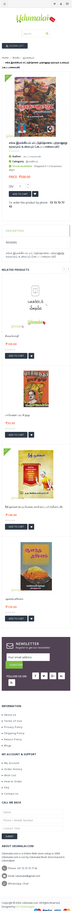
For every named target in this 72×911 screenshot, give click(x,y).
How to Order (12, 773)
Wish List (9, 767)
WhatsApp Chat (18, 876)
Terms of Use (12, 713)
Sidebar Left (15, 45)
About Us (9, 707)
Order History (12, 761)
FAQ (5, 780)
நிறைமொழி (12, 336)
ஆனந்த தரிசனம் (14, 598)
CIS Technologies (25, 899)
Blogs (7, 738)
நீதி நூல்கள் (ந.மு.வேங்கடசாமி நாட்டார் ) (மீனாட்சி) (33, 507)
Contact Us (10, 786)
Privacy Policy (12, 719)
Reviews (11, 242)
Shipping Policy (13, 725)
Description (15, 231)
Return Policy (12, 731)
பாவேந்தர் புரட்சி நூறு (17, 415)
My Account (10, 755)
